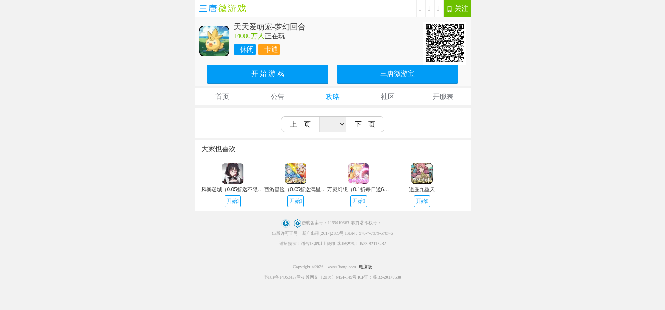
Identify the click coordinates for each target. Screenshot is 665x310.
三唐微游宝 (397, 73)
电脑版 (365, 266)
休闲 (247, 49)
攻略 (333, 96)
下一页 (365, 124)
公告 (277, 96)
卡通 (271, 49)
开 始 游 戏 (267, 73)
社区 (388, 96)
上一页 (300, 124)
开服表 (443, 96)
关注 (457, 8)
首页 (222, 96)
